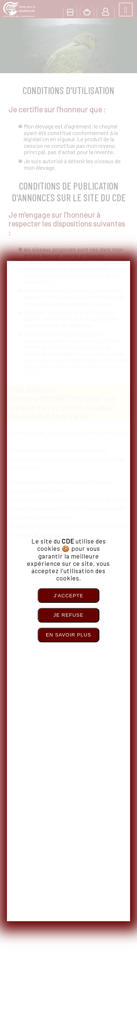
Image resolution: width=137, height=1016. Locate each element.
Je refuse (68, 615)
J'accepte (68, 595)
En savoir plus (68, 635)
